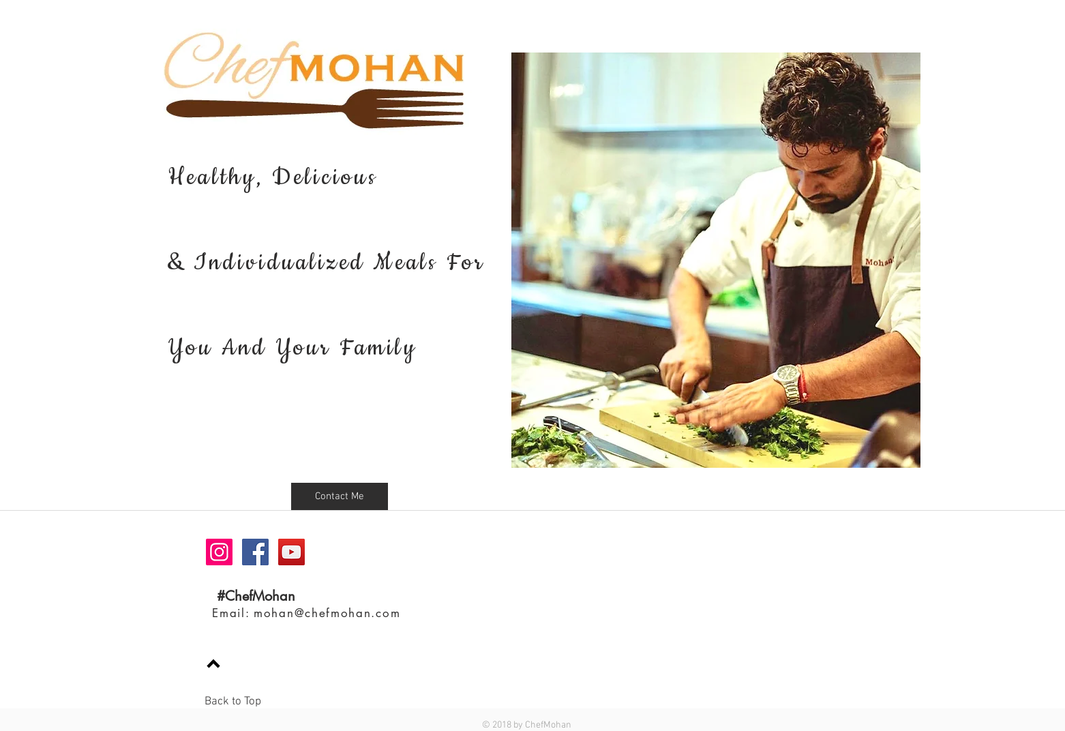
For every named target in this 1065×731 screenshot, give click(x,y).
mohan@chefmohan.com (327, 613)
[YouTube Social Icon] (291, 552)
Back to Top (233, 701)
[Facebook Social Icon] (255, 552)
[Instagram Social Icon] (219, 552)
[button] (339, 496)
